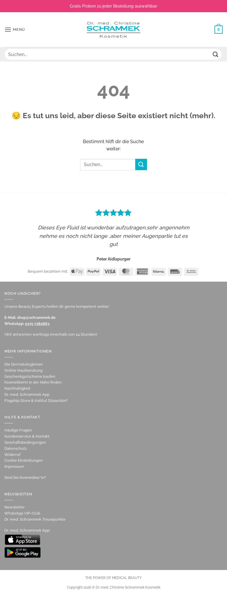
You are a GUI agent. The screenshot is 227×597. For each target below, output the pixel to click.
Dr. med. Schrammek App (26, 394)
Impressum (14, 466)
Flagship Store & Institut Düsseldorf (35, 400)
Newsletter (14, 507)
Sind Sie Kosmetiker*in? (25, 477)
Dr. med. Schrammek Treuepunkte (34, 519)
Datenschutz (15, 448)
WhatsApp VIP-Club (22, 513)
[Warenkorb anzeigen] (218, 29)
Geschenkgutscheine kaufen (29, 376)
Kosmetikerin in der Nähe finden (33, 382)
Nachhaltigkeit (17, 388)
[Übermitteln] (215, 54)
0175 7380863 (37, 323)
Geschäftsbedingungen (25, 442)
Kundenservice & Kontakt (26, 436)
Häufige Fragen (18, 430)
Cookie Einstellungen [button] (23, 460)
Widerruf (12, 454)
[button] (14, 29)
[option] (113, 234)
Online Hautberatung (23, 370)
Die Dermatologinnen (23, 364)
